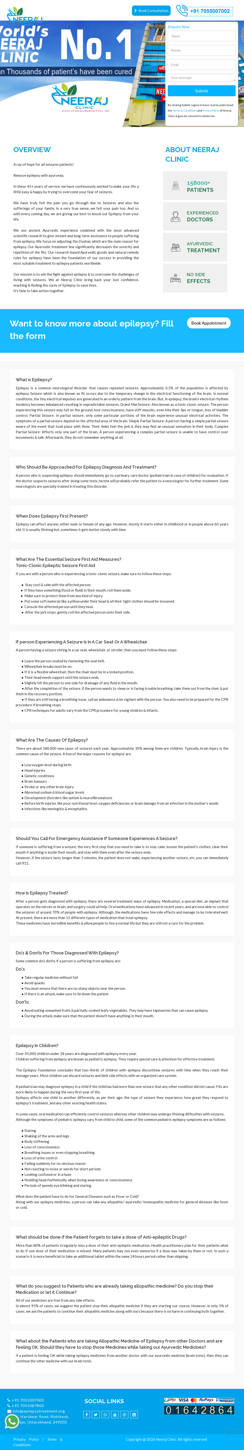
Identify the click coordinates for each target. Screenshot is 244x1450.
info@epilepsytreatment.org (36, 1411)
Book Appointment (209, 323)
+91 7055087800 (25, 1405)
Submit (201, 90)
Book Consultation (151, 10)
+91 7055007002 (25, 1400)
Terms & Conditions (184, 110)
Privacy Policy (211, 110)
